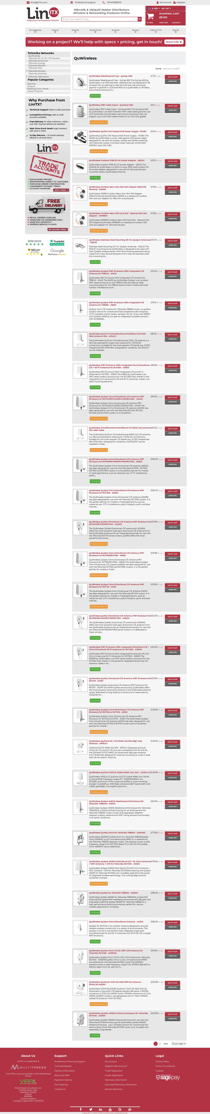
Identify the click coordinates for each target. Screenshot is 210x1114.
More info (173, 81)
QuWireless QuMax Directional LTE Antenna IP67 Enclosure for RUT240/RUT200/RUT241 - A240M (120, 523)
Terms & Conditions (165, 1066)
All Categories (35, 31)
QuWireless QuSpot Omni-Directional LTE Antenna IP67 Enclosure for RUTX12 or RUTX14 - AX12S (116, 710)
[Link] (81, 1110)
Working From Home (37, 89)
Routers (135, 31)
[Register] (179, 2)
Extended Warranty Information (121, 1084)
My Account (111, 1061)
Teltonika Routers (37, 71)
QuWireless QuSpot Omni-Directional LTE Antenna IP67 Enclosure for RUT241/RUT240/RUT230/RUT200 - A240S (116, 397)
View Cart (163, 23)
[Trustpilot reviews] (57, 246)
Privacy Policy (162, 1061)
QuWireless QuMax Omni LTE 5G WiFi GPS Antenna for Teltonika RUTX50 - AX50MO (116, 951)
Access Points (95, 31)
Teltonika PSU (35, 68)
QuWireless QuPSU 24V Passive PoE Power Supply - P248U (117, 131)
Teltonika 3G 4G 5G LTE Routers (44, 58)
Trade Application (114, 1070)
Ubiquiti (55, 31)
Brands (176, 31)
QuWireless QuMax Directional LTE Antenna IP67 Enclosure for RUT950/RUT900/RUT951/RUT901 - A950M (120, 617)
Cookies (159, 1070)
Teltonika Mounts (37, 65)
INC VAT (166, 8)
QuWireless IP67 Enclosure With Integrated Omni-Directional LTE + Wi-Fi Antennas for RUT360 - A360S (119, 366)
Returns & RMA (62, 1075)
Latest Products (35, 91)
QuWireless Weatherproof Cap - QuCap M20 (110, 76)
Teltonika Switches (37, 73)
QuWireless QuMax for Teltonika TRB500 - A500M (113, 893)
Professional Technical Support (69, 1061)
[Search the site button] (140, 19)
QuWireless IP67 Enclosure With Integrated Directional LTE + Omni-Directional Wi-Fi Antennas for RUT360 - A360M (119, 648)
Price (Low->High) (171, 69)
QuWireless (34, 56)
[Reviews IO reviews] (34, 246)
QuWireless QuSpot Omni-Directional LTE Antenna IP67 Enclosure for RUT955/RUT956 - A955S (116, 554)
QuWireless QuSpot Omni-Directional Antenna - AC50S (116, 921)
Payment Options (63, 1080)
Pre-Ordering (61, 1084)
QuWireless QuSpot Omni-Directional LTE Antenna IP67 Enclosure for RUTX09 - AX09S (116, 491)
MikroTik (75, 31)
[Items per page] (179, 1043)
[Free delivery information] (47, 234)
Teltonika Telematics (38, 77)
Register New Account (116, 1066)
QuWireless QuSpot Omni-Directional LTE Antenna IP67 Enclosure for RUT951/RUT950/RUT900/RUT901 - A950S (116, 460)
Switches (115, 31)
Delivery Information (64, 1070)
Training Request (63, 1066)
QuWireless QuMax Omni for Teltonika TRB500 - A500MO (117, 832)
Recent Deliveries (113, 1089)
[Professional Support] (81, 2)
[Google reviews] (57, 255)
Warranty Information (116, 1080)
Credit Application (114, 1075)
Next (166, 1044)
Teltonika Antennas (38, 61)
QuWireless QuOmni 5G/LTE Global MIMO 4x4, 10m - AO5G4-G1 (119, 772)
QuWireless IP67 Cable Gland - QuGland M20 (111, 105)
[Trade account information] (47, 192)
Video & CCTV (156, 31)
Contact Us (59, 1089)
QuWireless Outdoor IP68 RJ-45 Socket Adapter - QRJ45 (116, 160)
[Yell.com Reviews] (34, 255)
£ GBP (154, 8)
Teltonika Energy (36, 63)
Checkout (176, 23)
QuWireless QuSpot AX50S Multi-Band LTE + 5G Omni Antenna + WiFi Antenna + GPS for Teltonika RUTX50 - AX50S (120, 862)
